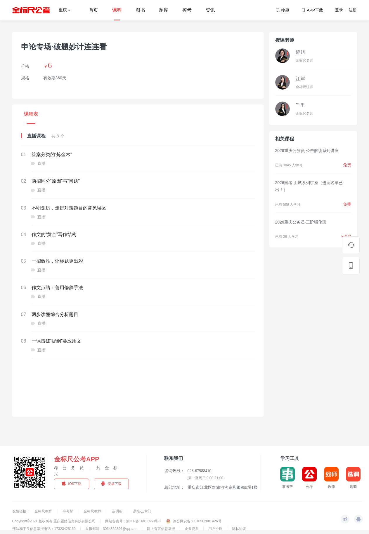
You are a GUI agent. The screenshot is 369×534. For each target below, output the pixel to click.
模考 (187, 10)
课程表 (31, 113)
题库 (163, 10)
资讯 (210, 10)
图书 (140, 10)
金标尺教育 (43, 511)
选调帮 (117, 511)
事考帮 (68, 511)
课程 (117, 10)
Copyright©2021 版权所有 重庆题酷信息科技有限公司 (54, 521)
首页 (93, 10)
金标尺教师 (93, 511)
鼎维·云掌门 (142, 511)
